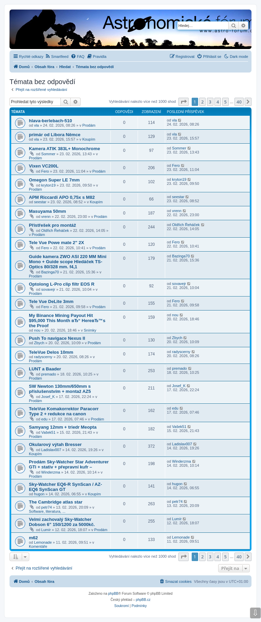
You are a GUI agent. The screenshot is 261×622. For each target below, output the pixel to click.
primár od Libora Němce (55, 134)
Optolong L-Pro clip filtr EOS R (61, 284)
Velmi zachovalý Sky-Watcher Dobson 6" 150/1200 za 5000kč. (62, 522)
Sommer (48, 154)
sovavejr (48, 289)
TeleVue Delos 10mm (51, 352)
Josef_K (48, 397)
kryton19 (48, 185)
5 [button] (225, 102)
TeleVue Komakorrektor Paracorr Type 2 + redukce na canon (64, 411)
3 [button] (210, 102)
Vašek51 (48, 432)
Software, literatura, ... (47, 511)
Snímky (90, 330)
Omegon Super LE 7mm (54, 179)
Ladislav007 (51, 450)
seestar (40, 202)
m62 (33, 537)
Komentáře (38, 546)
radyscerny (43, 357)
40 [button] (239, 102)
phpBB (113, 593)
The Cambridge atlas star (56, 502)
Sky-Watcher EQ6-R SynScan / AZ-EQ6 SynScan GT (65, 487)
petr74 (46, 507)
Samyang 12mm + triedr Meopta (63, 427)
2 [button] (202, 102)
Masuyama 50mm (47, 211)
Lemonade (43, 542)
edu (44, 419)
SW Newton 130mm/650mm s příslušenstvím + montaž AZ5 (60, 389)
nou (37, 330)
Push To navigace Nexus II (57, 338)
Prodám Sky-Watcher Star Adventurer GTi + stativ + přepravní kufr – (69, 464)
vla (36, 125)
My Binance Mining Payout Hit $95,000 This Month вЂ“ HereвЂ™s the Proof (67, 320)
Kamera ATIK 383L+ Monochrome (64, 148)
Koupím (88, 139)
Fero (45, 171)
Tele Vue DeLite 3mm (51, 301)
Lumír (46, 530)
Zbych (39, 343)
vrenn (46, 216)
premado (48, 374)
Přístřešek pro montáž (52, 225)
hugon (39, 494)
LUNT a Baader (45, 368)
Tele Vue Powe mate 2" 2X (56, 242)
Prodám (88, 125)
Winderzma (50, 472)
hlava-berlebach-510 (50, 120)
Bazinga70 (50, 272)
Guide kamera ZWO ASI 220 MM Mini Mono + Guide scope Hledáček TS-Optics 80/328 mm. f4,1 (67, 261)
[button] (183, 102)
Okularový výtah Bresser (55, 444)
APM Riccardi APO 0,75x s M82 (62, 197)
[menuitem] (57, 56)
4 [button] (217, 102)
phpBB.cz (143, 600)
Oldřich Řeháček (55, 230)
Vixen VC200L (43, 166)
